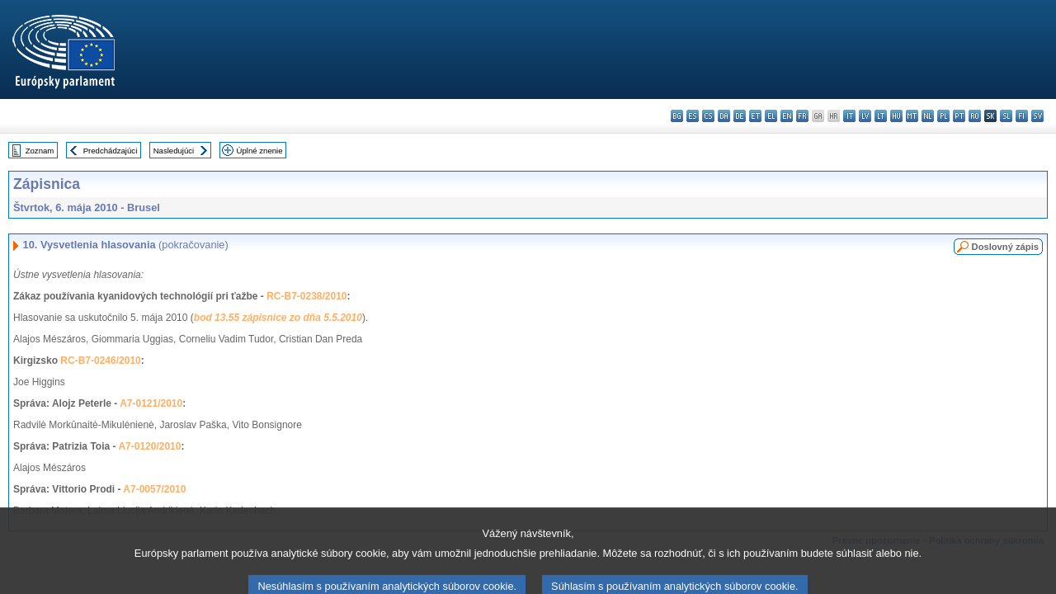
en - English (786, 116)
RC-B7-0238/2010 (306, 296)
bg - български (677, 116)
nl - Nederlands (928, 116)
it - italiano (849, 116)
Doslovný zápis (1005, 247)
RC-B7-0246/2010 (100, 360)
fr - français (802, 116)
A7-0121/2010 (151, 403)
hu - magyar (896, 116)
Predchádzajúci (110, 150)
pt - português (959, 116)
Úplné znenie (260, 150)
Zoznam (40, 150)
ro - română (975, 116)
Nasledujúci (174, 150)
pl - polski (943, 116)
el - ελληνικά (771, 116)
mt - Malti (912, 116)
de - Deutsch (739, 116)
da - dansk (724, 116)
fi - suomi (1022, 116)
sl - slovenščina (1006, 116)
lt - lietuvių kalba (880, 116)
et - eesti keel (755, 116)
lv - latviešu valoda (865, 116)
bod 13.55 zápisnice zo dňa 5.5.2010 (278, 317)
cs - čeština (708, 116)
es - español (692, 116)
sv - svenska (1037, 116)
